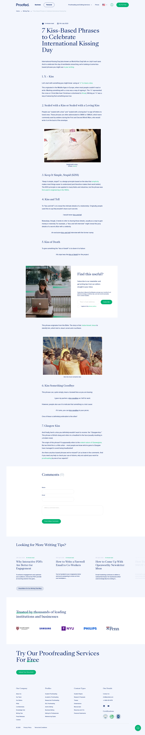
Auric (74, 166)
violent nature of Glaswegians (91, 442)
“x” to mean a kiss (86, 83)
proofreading (46, 458)
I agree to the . (88, 306)
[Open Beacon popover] (138, 728)
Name (43, 487)
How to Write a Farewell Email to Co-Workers (70, 564)
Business (38, 5)
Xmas (84, 93)
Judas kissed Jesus (89, 325)
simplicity (95, 181)
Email (43, 495)
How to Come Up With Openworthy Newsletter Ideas (110, 565)
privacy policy (92, 306)
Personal (49, 5)
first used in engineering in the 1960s (55, 190)
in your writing (69, 67)
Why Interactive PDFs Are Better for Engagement (29, 565)
